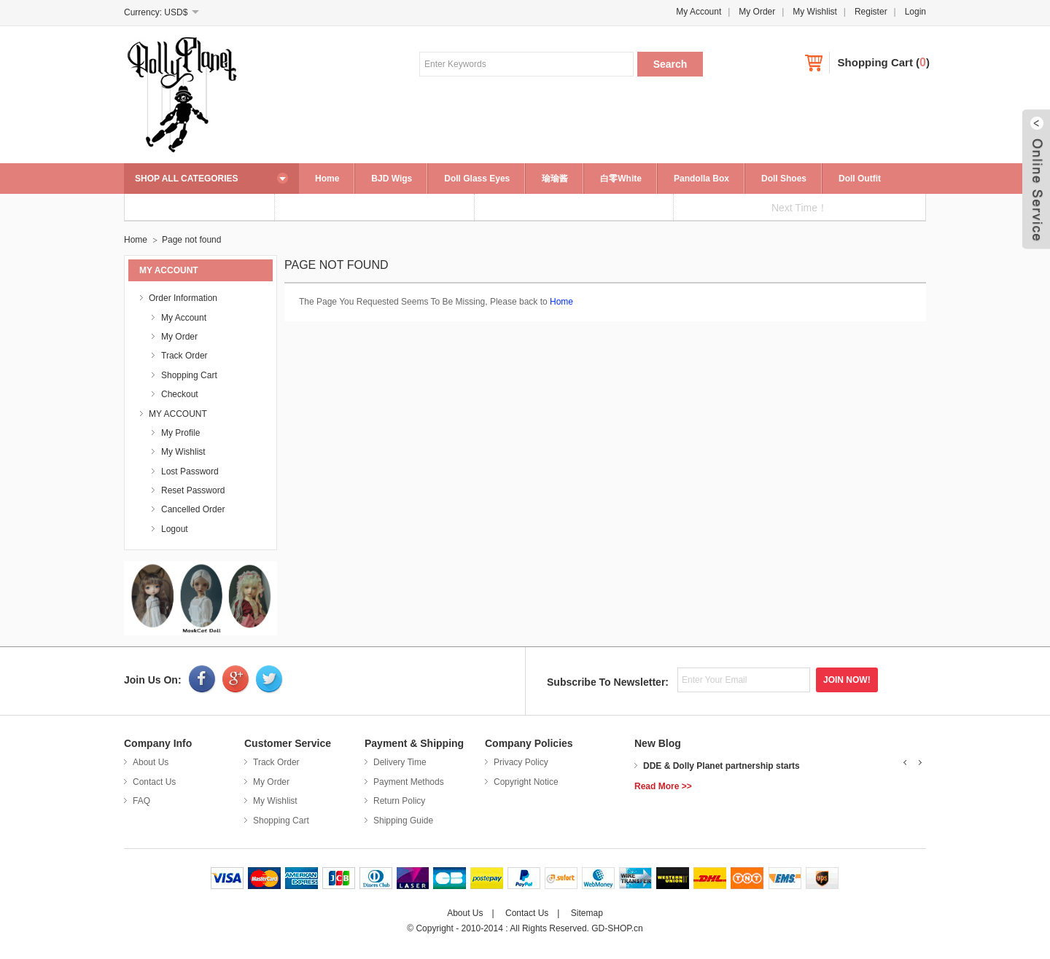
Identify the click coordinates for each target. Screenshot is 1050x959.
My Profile (180, 433)
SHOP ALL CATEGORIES (186, 178)
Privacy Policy (521, 762)
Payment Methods (408, 782)
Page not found (191, 240)
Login (915, 12)
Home (327, 178)
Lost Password (190, 471)
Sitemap (587, 913)
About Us (150, 762)
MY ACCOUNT (178, 414)
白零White (621, 178)
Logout (174, 529)
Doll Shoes (783, 178)
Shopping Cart (875, 62)
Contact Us (154, 782)
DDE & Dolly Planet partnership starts (721, 766)
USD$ (175, 12)
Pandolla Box (701, 178)
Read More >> (663, 786)
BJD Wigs (391, 178)
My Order (757, 12)
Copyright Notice (526, 782)
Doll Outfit (860, 178)
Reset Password (193, 490)
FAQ (141, 801)
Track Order (184, 356)
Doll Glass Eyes (477, 178)
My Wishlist (815, 12)
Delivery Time (400, 762)
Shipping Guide (403, 820)
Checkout (179, 394)
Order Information (183, 298)
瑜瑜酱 (555, 178)
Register (871, 12)
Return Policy (399, 801)
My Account (698, 12)
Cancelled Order (193, 509)
